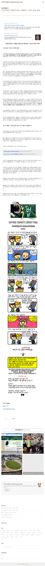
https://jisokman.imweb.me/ (10, 33)
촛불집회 (32, 534)
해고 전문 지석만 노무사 (11, 35)
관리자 (27, 564)
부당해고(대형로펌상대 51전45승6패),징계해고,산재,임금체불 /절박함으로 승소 (17, 38)
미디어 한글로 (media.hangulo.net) (12, 2)
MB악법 (17, 530)
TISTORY (23, 564)
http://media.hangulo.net (9, 408)
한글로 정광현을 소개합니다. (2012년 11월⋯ (9, 508)
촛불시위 (16, 532)
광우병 (17, 537)
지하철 (3, 532)
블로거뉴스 (38, 534)
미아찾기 (40, 532)
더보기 (2, 539)
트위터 (21, 537)
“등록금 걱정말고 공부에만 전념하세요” (11, 151)
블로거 (3, 534)
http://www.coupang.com (9, 23)
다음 (12, 532)
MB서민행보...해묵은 (9, 154)
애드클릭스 (35, 532)
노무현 (26, 530)
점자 (8, 537)
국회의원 (3, 530)
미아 (7, 534)
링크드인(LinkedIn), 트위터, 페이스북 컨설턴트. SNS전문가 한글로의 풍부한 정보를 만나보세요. (21, 486)
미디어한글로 (22, 532)
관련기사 (18, 132)
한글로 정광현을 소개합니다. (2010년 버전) (9, 510)
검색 (42, 547)
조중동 (11, 534)
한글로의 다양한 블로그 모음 (6, 517)
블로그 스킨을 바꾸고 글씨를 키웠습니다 (9, 512)
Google (29, 532)
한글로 (8, 530)
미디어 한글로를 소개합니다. (6, 515)
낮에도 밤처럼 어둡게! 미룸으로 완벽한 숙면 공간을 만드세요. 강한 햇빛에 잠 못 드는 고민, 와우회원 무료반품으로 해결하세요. (22, 28)
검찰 (22, 530)
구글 (13, 530)
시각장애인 (17, 534)
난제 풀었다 (21, 154)
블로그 (27, 534)
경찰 (34, 530)
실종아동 (3, 537)
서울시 (39, 530)
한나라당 (22, 534)
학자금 (15, 154)
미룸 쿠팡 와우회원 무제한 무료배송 (14, 25)
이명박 (12, 537)
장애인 (8, 532)
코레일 (30, 530)
